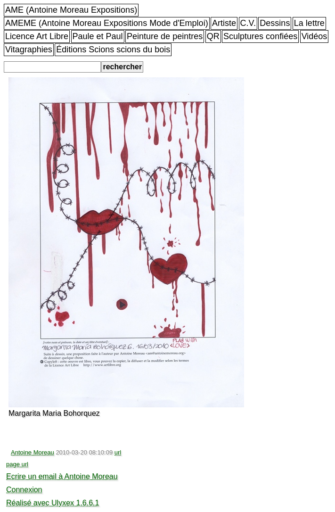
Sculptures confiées (260, 36)
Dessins (275, 23)
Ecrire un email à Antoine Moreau (62, 476)
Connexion (24, 490)
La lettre (309, 23)
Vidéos (314, 36)
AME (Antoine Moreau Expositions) (71, 10)
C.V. (248, 23)
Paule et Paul (98, 36)
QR (213, 36)
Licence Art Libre (36, 36)
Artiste (224, 23)
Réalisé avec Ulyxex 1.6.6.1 (52, 503)
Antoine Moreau (32, 452)
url (117, 452)
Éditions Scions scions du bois (113, 49)
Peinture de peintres (165, 36)
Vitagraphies (28, 49)
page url (17, 464)
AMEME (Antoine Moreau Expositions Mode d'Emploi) (106, 23)
